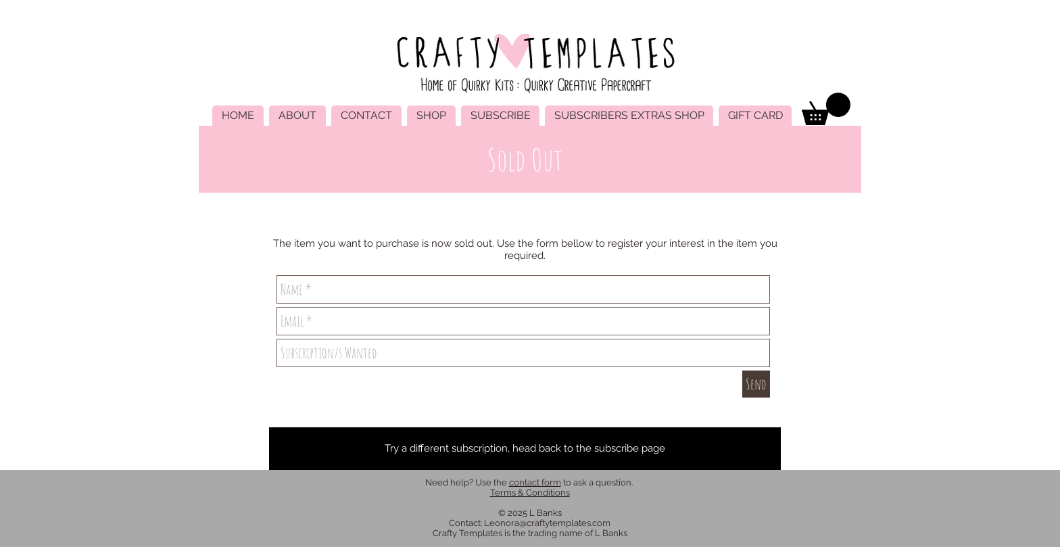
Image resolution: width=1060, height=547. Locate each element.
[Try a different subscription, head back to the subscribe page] (525, 448)
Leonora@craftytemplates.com (547, 523)
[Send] (756, 384)
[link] (826, 109)
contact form (535, 482)
